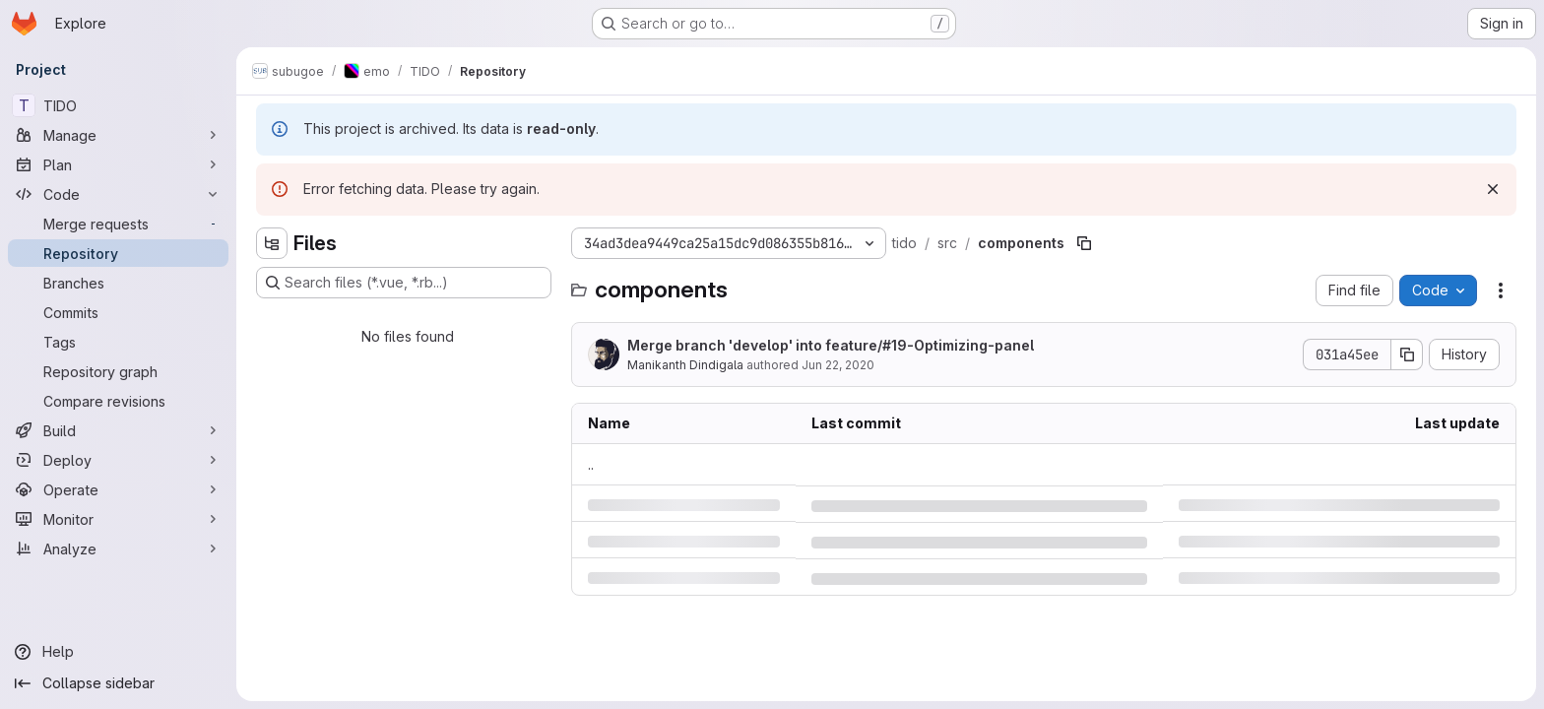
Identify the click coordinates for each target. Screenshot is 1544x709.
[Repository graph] (118, 371)
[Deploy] (118, 460)
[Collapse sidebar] (118, 683)
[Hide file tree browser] (272, 243)
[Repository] (118, 253)
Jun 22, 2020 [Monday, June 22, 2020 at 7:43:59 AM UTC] (838, 364)
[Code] (118, 194)
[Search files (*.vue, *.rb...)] (403, 282)
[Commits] (118, 312)
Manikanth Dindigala (685, 364)
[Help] (118, 652)
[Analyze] (118, 548)
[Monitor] (118, 519)
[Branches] (118, 282)
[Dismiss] (1493, 189)
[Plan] (118, 164)
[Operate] (118, 489)
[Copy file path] (1084, 243)
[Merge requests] (118, 223)
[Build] (118, 430)
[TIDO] (118, 105)
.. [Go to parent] (591, 464)
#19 (894, 345)
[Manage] (118, 135)
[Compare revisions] (118, 401)
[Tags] (118, 341)
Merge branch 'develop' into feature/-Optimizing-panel (830, 345)
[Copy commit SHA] (1407, 354)
